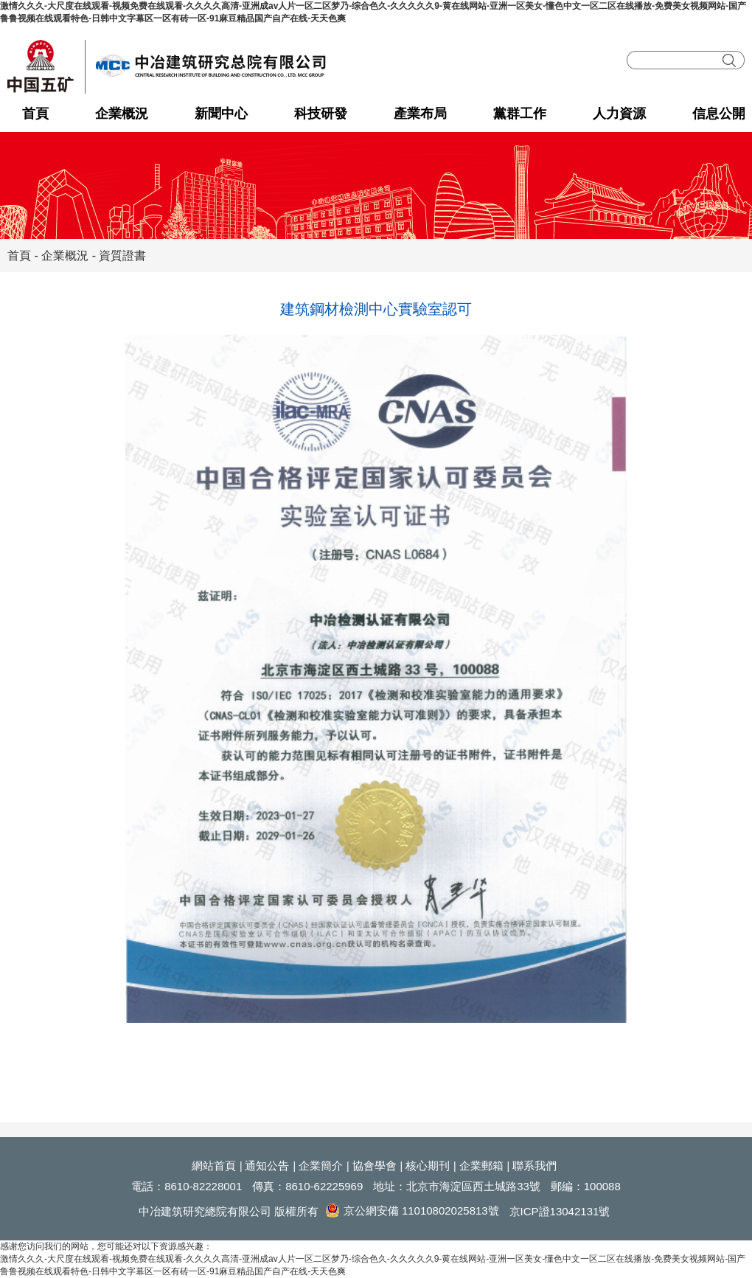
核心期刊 (427, 1165)
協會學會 (374, 1165)
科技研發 (320, 113)
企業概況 (121, 113)
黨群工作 (519, 113)
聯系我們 (534, 1165)
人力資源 (619, 113)
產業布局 (420, 113)
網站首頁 (214, 1165)
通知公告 (267, 1165)
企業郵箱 (481, 1165)
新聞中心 (221, 113)
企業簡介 (321, 1165)
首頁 (35, 113)
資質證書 (122, 255)
